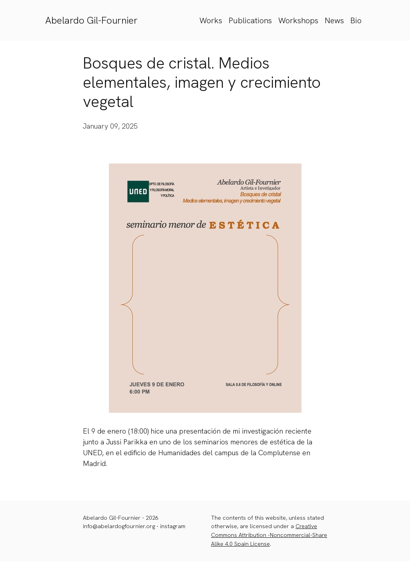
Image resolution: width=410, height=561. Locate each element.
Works (210, 20)
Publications (250, 20)
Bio (356, 20)
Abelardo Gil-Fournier (91, 20)
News (334, 20)
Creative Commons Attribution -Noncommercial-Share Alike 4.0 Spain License (269, 535)
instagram (172, 526)
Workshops (298, 20)
